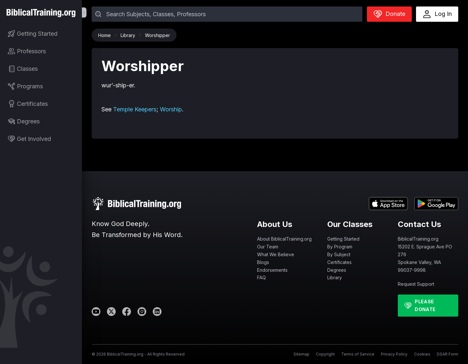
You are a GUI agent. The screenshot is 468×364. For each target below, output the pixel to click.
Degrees (336, 270)
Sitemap (301, 354)
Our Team (267, 246)
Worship (171, 109)
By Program (339, 246)
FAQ (261, 277)
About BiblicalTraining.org (284, 239)
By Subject (338, 254)
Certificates (339, 262)
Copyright (325, 354)
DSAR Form (447, 354)
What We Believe (275, 254)
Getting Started (343, 239)
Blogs (263, 262)
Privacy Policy (394, 354)
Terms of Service (357, 354)
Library (129, 35)
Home (106, 35)
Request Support (416, 284)
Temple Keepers (134, 109)
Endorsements (272, 270)
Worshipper (157, 35)
